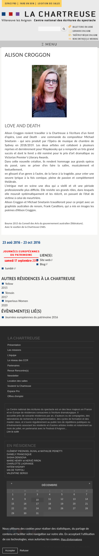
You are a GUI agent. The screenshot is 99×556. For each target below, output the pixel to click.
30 (25, 513)
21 (86, 503)
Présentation (14, 345)
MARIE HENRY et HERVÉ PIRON (24, 460)
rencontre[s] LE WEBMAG (85, 38)
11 (49, 499)
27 (74, 508)
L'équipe (11, 355)
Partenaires (13, 365)
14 (86, 499)
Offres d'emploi (15, 396)
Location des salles (17, 381)
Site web (46, 260)
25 (49, 508)
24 (37, 508)
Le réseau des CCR (17, 360)
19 (62, 503)
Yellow (9, 283)
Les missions (14, 350)
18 (49, 503)
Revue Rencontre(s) (18, 370)
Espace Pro (13, 391)
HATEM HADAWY (16, 467)
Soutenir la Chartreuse (19, 386)
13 (74, 499)
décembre (49, 485)
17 (37, 503)
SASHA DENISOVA (16, 457)
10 (37, 500)
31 (37, 513)
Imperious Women (16, 301)
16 (25, 503)
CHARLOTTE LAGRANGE (20, 463)
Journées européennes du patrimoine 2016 (31, 317)
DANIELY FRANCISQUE (19, 454)
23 (25, 508)
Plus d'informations (71, 539)
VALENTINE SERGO (17, 473)
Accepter (10, 550)
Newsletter (13, 375)
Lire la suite (13, 431)
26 (62, 508)
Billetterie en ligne (83, 26)
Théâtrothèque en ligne (85, 35)
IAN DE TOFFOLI (15, 470)
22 (12, 508)
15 (12, 503)
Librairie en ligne (82, 31)
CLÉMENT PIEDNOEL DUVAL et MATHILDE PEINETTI (34, 451)
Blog (44, 264)
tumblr (10, 268)
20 (74, 503)
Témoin (9, 293)
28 (86, 508)
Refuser (24, 550)
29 (12, 513)
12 (62, 499)
